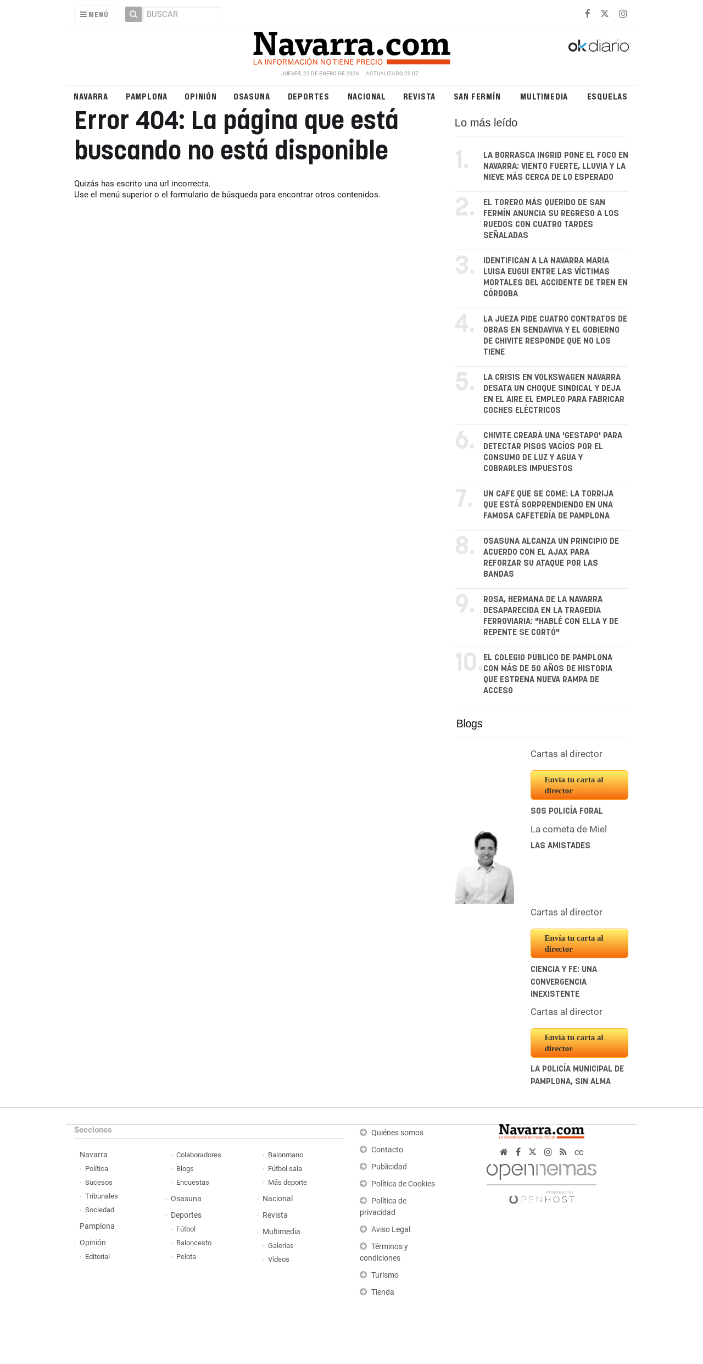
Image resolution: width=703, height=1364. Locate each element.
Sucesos (99, 1182)
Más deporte (287, 1182)
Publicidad (389, 1167)
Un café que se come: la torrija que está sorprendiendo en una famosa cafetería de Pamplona (548, 505)
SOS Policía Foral (567, 811)
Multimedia (544, 96)
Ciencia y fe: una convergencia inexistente (564, 981)
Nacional (367, 96)
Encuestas (192, 1182)
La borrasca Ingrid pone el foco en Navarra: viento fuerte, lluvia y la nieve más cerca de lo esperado (555, 166)
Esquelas (607, 96)
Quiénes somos (397, 1132)
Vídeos (278, 1259)
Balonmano (285, 1155)
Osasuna (251, 96)
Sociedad (99, 1210)
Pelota (186, 1256)
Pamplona (147, 96)
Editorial (97, 1256)
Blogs (469, 723)
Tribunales (101, 1196)
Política (96, 1168)
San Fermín (477, 96)
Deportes (309, 96)
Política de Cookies (403, 1184)
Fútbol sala (285, 1168)
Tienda (382, 1292)
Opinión (201, 96)
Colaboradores (198, 1155)
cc (578, 1152)
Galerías (281, 1245)
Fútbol (186, 1229)
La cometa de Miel (569, 829)
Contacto (387, 1150)
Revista (419, 96)
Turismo (385, 1275)
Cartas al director (566, 753)
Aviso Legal (390, 1229)
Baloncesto (193, 1243)
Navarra (91, 96)
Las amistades (560, 846)
